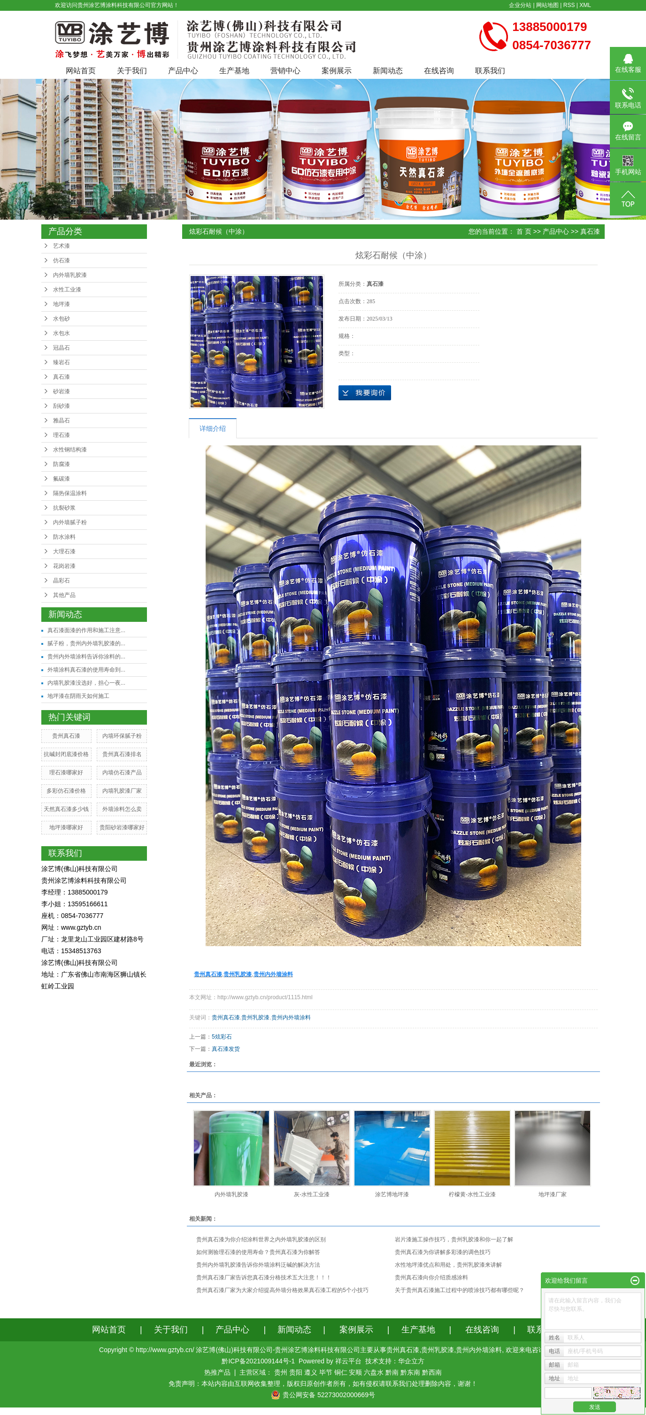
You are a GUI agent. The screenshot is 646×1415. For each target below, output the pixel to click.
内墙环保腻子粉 (122, 736)
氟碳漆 (61, 478)
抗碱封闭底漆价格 (66, 754)
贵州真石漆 (66, 736)
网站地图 (547, 5)
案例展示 (337, 71)
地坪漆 (61, 304)
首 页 (523, 231)
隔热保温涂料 (70, 493)
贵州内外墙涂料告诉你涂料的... (86, 656)
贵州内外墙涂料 (291, 1017)
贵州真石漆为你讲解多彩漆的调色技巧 (443, 1252)
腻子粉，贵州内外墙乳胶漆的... (86, 643)
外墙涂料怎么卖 (122, 809)
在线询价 (364, 392)
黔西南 (432, 1372)
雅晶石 (61, 420)
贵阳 (295, 1372)
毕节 (325, 1372)
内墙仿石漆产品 (122, 772)
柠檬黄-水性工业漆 (472, 1194)
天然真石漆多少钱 (66, 809)
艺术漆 (61, 246)
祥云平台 (348, 1361)
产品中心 (183, 71)
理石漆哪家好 (66, 772)
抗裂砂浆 (64, 508)
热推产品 (217, 1372)
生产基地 (234, 71)
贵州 (280, 1372)
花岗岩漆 (64, 566)
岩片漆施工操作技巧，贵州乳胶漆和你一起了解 (454, 1239)
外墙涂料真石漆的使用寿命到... (86, 669)
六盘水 (374, 1372)
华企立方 (411, 1361)
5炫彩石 (222, 1036)
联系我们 (490, 71)
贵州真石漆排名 (122, 754)
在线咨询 (439, 71)
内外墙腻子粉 (70, 522)
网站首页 (81, 71)
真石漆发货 (226, 1049)
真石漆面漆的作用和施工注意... (86, 630)
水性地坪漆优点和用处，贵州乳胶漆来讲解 (448, 1265)
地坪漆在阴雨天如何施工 (78, 696)
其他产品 (64, 595)
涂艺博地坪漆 (392, 1194)
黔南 (392, 1372)
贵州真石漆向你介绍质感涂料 (431, 1277)
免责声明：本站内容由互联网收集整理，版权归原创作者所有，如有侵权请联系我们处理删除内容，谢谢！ (323, 1383)
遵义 (310, 1372)
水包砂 (61, 318)
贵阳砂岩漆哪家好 (122, 827)
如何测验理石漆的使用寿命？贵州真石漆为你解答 (258, 1252)
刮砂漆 (61, 406)
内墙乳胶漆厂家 (122, 791)
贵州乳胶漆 (255, 1017)
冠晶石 (61, 347)
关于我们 (132, 71)
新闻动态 (388, 71)
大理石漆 (64, 551)
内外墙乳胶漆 (70, 275)
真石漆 (61, 377)
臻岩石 (61, 362)
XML (585, 5)
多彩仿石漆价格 (66, 791)
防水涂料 (64, 537)
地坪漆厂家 (552, 1194)
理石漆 (61, 435)
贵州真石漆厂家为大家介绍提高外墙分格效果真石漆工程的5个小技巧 (282, 1290)
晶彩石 (61, 580)
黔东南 (410, 1372)
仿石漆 (61, 260)
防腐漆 (61, 464)
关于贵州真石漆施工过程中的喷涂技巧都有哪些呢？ (459, 1290)
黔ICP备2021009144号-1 (258, 1361)
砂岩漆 (61, 391)
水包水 (61, 333)
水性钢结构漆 (70, 449)
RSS (569, 5)
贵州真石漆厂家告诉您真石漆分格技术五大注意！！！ (263, 1277)
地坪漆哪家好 (66, 827)
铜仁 (340, 1372)
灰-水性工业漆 (312, 1194)
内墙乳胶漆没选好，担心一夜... (86, 683)
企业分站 (520, 5)
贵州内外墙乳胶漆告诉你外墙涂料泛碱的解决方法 (258, 1265)
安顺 (355, 1372)
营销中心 (285, 71)
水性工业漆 (67, 289)
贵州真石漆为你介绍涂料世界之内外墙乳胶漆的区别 (261, 1239)
